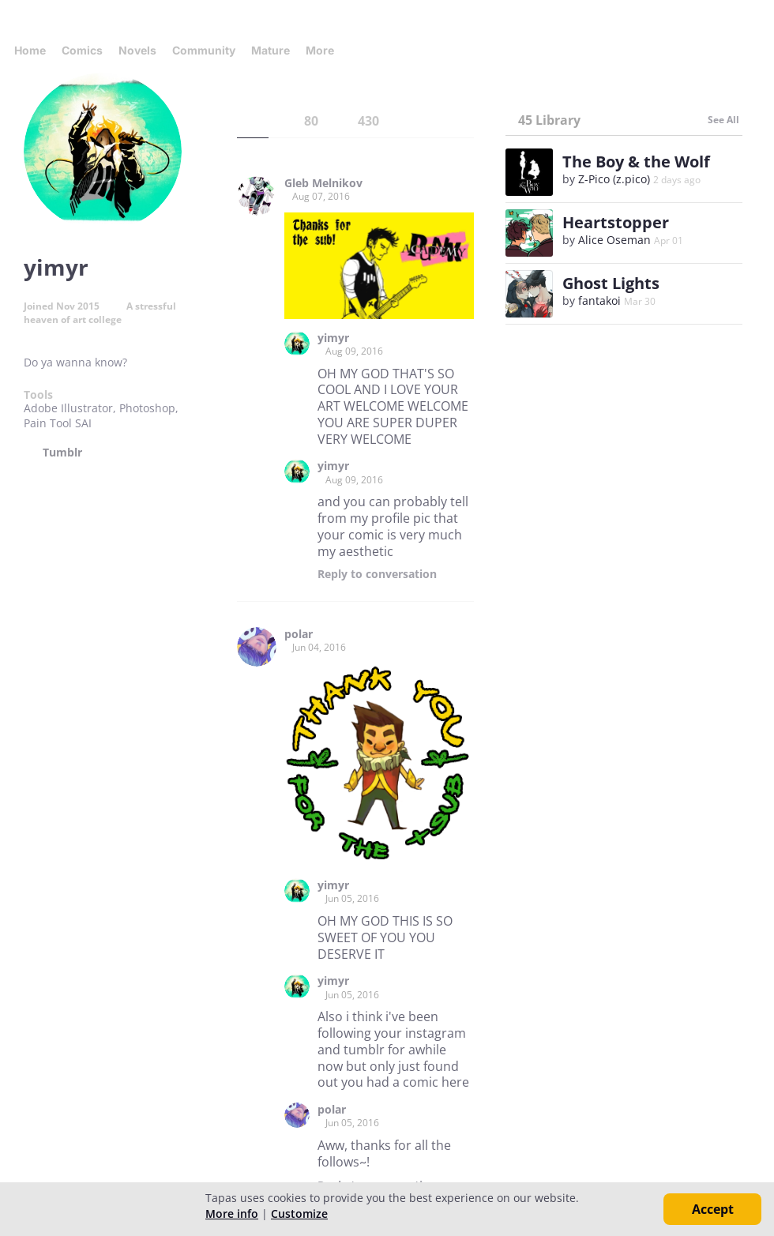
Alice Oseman (614, 239)
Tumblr (62, 452)
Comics (82, 50)
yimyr (333, 338)
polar (298, 634)
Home (30, 50)
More (325, 50)
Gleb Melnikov (323, 183)
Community (203, 50)
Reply (377, 574)
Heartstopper (615, 222)
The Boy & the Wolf (636, 161)
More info (231, 1213)
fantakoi (599, 300)
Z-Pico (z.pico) (614, 178)
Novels (137, 50)
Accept (713, 1209)
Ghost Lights (610, 283)
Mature (270, 50)
